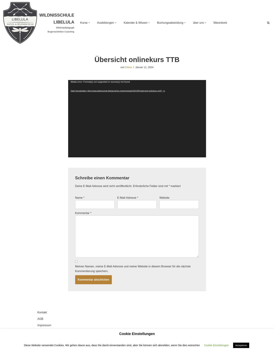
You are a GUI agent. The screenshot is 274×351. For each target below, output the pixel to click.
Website (164, 197)
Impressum (44, 325)
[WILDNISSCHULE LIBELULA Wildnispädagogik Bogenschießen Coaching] (38, 22)
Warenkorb (220, 22)
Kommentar (83, 213)
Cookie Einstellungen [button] (216, 345)
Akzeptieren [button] (241, 345)
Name (79, 197)
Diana (128, 67)
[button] (89, 22)
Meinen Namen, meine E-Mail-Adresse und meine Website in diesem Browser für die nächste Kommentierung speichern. (133, 269)
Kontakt (42, 312)
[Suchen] (268, 22)
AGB (40, 318)
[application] (137, 118)
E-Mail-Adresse (127, 197)
